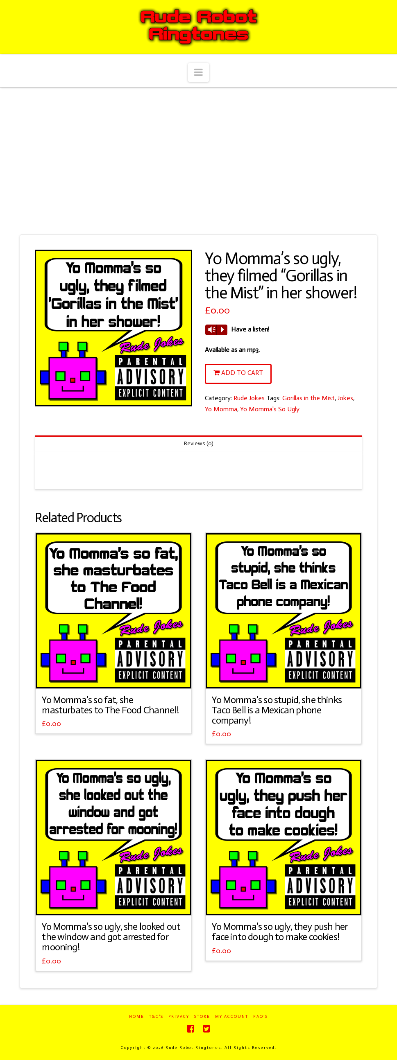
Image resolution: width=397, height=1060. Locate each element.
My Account (231, 1016)
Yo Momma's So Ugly (269, 409)
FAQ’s (260, 1016)
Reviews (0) (198, 443)
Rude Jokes (249, 398)
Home (136, 1016)
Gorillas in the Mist (308, 398)
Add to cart (242, 373)
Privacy (178, 1016)
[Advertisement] (198, 161)
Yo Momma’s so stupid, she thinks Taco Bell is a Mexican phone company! (276, 710)
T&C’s (156, 1016)
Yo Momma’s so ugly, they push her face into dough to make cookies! (279, 932)
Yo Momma (221, 409)
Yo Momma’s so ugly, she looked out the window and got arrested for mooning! (111, 937)
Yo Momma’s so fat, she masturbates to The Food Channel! (110, 705)
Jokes (345, 398)
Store (202, 1016)
